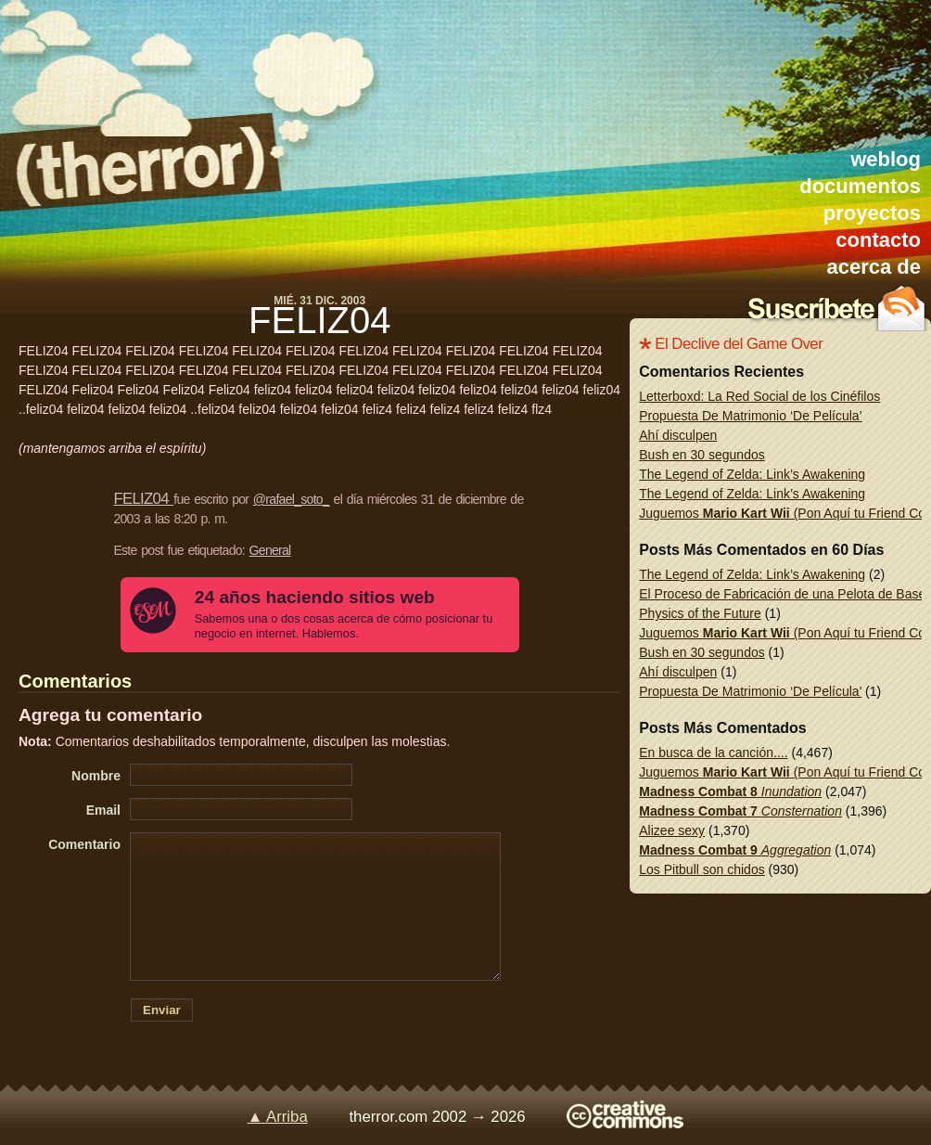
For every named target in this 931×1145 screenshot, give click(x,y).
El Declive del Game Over (739, 344)
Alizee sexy (672, 830)
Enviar (162, 1010)
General (270, 550)
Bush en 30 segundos (701, 454)
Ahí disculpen (678, 435)
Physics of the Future (700, 613)
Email (103, 810)
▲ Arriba (278, 1117)
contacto (878, 239)
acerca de (873, 266)
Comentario (84, 844)
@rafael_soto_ (291, 499)
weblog (885, 159)
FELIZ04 (319, 320)
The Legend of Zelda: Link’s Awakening (752, 474)
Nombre (96, 775)
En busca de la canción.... (713, 752)
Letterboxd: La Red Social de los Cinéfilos (759, 396)
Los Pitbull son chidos (701, 869)
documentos (860, 186)
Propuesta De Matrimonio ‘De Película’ (750, 415)
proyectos (872, 213)
